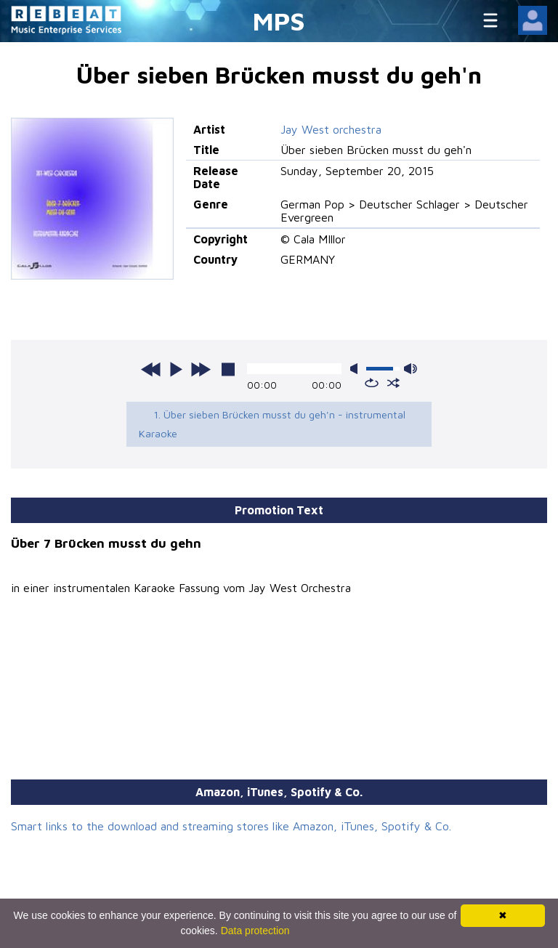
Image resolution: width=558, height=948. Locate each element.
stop (228, 369)
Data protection (255, 930)
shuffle (393, 382)
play (175, 369)
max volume (410, 368)
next (200, 369)
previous (151, 369)
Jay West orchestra (330, 129)
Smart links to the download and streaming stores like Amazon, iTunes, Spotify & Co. (231, 825)
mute (356, 368)
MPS (279, 21)
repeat (372, 382)
